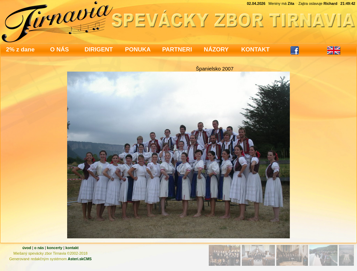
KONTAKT (255, 49)
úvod (26, 248)
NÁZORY (216, 49)
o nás (39, 248)
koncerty (54, 248)
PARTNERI (177, 49)
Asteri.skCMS (80, 259)
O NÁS (59, 49)
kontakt (72, 248)
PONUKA (138, 49)
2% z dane (20, 49)
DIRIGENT (99, 49)
